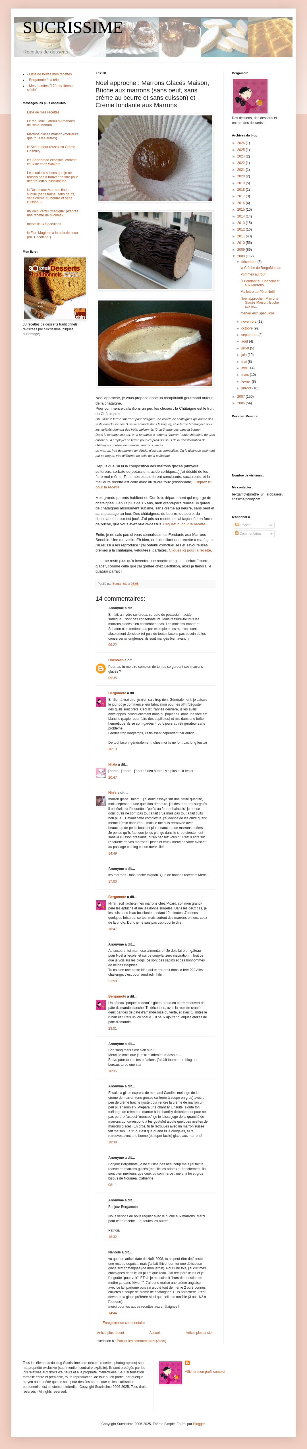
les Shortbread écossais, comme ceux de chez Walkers (51, 162)
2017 (241, 196)
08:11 (112, 1185)
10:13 (112, 749)
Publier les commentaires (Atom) (141, 1341)
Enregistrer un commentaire (124, 1323)
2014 (241, 216)
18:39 (112, 1142)
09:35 (112, 678)
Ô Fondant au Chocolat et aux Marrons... (259, 283)
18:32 (112, 1237)
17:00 (112, 882)
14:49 (112, 853)
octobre (247, 328)
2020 (241, 176)
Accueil (155, 1333)
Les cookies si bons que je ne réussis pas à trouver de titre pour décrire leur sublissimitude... (52, 177)
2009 (241, 250)
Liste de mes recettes (43, 112)
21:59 (112, 981)
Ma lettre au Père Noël (257, 292)
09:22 (112, 645)
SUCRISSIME (73, 27)
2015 (241, 210)
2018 (241, 190)
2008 (241, 256)
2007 (241, 397)
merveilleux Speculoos (44, 224)
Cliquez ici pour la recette (184, 524)
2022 (241, 163)
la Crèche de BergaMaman (260, 268)
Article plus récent (110, 1333)
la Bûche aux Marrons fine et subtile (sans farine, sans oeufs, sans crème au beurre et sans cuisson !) (51, 196)
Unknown (116, 660)
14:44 (112, 1313)
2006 (241, 403)
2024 (241, 156)
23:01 (112, 1029)
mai (244, 362)
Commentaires (248, 534)
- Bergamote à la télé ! (44, 80)
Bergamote (117, 693)
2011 (241, 236)
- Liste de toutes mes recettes (49, 74)
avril (244, 368)
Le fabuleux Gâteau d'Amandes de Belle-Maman (51, 123)
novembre (249, 322)
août (245, 341)
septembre (249, 335)
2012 (241, 229)
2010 (241, 243)
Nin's (112, 793)
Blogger (199, 1424)
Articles (242, 525)
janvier (246, 388)
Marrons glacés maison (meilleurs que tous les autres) (52, 136)
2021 (241, 170)
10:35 (112, 1071)
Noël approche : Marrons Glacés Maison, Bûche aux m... (259, 303)
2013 (241, 223)
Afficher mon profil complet (205, 1372)
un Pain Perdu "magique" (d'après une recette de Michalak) (52, 213)
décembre (249, 262)
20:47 (112, 778)
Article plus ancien (199, 1333)
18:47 (112, 929)
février (246, 382)
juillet (245, 348)
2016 (241, 203)
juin (244, 355)
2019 (241, 183)
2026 (241, 143)
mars (245, 375)
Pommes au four (252, 274)
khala (112, 764)
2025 (241, 150)
